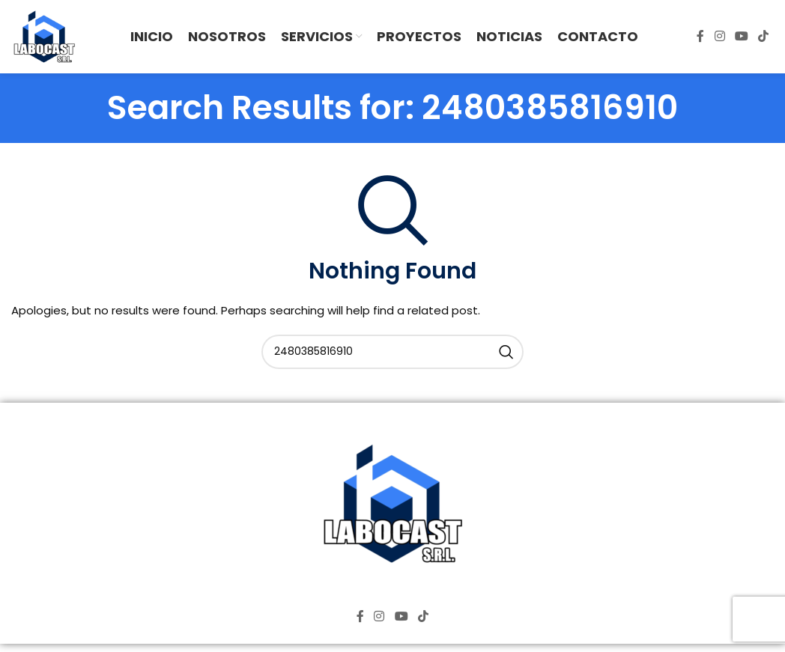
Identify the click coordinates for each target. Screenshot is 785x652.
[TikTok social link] (764, 39)
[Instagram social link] (719, 39)
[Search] (392, 357)
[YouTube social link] (741, 39)
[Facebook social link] (700, 39)
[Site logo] (46, 38)
